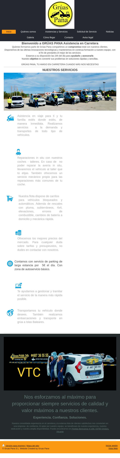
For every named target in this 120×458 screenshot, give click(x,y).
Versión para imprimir (13, 446)
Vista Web (113, 448)
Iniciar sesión (112, 445)
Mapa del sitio (33, 446)
